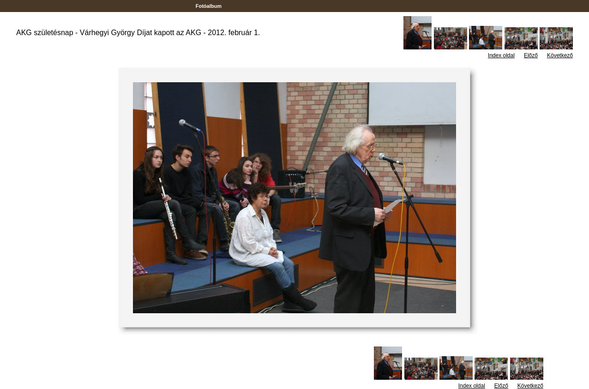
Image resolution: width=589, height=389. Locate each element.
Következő (560, 55)
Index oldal (501, 55)
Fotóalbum (208, 6)
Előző (531, 55)
